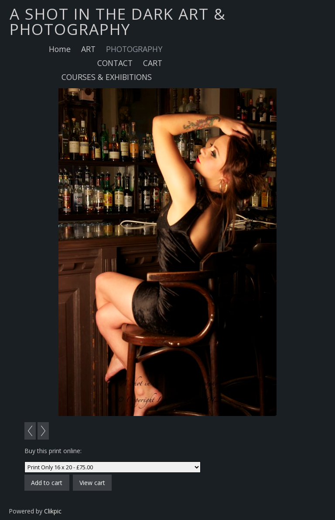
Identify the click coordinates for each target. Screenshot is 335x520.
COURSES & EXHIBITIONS (107, 77)
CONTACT (115, 63)
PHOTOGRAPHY (134, 49)
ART (88, 49)
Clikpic (53, 511)
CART (152, 63)
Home (60, 49)
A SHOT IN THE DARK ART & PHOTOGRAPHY (118, 21)
